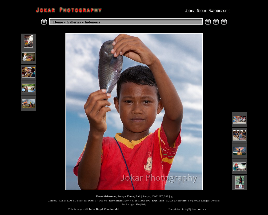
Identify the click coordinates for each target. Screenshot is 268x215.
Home (58, 22)
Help (143, 204)
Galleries (73, 22)
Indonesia (92, 22)
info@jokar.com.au (194, 209)
